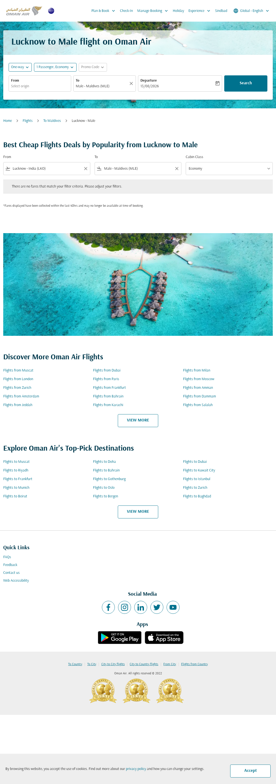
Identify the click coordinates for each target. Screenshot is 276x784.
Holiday (178, 11)
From (15, 81)
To (77, 81)
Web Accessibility (16, 581)
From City (169, 664)
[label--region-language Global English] (252, 11)
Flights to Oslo (104, 488)
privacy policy (136, 769)
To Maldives (52, 121)
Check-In (126, 11)
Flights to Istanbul (196, 479)
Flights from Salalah (198, 405)
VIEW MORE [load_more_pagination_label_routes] (138, 420)
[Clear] (132, 83)
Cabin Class (194, 157)
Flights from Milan (196, 370)
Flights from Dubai (106, 370)
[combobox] (40, 86)
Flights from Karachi (108, 405)
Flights (28, 121)
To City (91, 664)
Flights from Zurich (17, 388)
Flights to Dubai (195, 462)
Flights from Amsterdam (21, 396)
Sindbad (221, 11)
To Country (75, 664)
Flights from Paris (106, 379)
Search (246, 83)
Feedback (10, 565)
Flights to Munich (16, 488)
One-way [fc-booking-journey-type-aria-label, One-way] (17, 67)
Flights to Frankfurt (17, 479)
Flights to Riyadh (15, 470)
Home (7, 121)
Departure (148, 81)
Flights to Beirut (15, 496)
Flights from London (18, 379)
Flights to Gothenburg (109, 479)
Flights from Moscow (198, 379)
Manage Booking (154, 11)
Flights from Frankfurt (109, 388)
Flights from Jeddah (17, 405)
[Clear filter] (85, 168)
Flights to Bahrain (106, 470)
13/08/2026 (149, 86)
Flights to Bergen (105, 496)
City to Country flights (144, 664)
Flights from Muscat (18, 370)
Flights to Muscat (16, 462)
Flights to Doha (104, 462)
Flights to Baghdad (197, 496)
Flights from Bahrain (108, 396)
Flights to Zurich (195, 488)
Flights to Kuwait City (199, 470)
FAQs (7, 557)
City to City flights (113, 664)
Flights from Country (194, 664)
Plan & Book (104, 11)
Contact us (11, 573)
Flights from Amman (198, 388)
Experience (200, 11)
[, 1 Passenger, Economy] (52, 67)
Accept (250, 771)
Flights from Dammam (199, 396)
